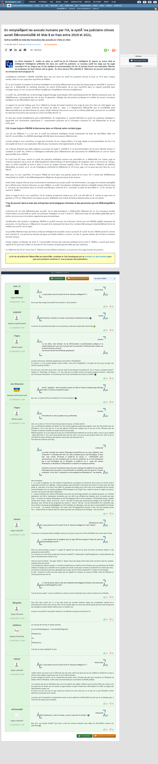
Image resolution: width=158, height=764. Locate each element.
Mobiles (109, 6)
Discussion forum (138, 61)
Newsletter (76, 2)
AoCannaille (17, 709)
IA (42, 6)
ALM (46, 6)
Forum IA (72, 9)
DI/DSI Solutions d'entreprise (22, 6)
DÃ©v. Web (69, 6)
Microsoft (54, 6)
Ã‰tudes (97, 2)
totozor (17, 519)
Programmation (85, 6)
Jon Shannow (17, 384)
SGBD (95, 6)
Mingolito (17, 603)
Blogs (58, 2)
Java (61, 6)
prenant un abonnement (96, 257)
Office (102, 6)
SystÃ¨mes (117, 6)
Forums (32, 2)
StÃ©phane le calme (33, 45)
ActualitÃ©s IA (62, 9)
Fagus (17, 336)
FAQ (51, 2)
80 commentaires (50, 45)
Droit (106, 2)
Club (113, 2)
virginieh (17, 312)
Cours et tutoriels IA (84, 9)
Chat (66, 2)
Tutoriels (42, 2)
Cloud (37, 6)
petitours (17, 625)
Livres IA (96, 9)
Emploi (87, 2)
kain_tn (17, 286)
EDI (76, 6)
